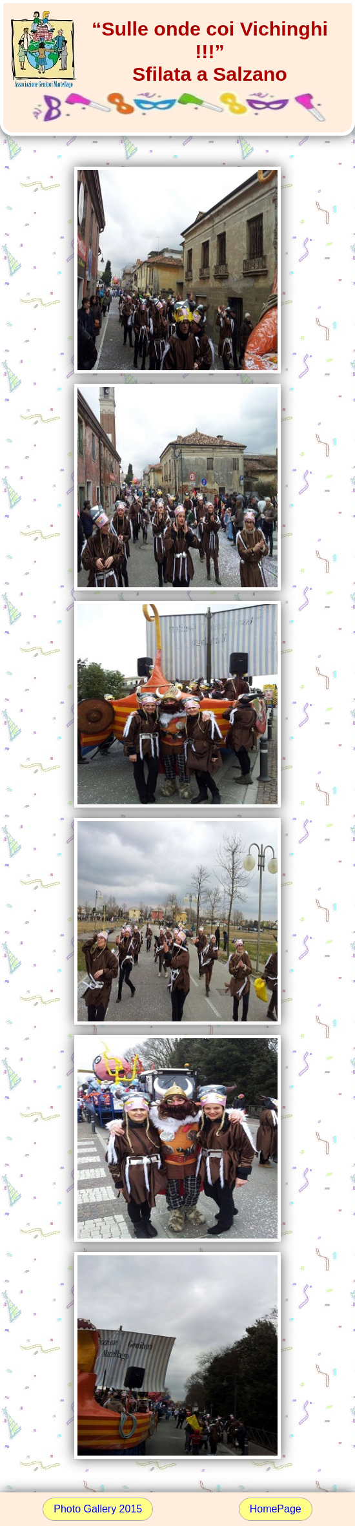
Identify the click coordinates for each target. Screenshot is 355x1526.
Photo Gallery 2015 (98, 1508)
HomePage (275, 1508)
